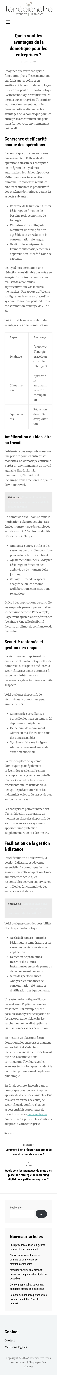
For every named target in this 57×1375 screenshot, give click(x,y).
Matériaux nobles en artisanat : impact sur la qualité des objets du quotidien (28, 1274)
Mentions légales (16, 1347)
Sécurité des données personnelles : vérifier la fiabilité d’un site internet (28, 1299)
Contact (10, 1340)
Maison (11, 1133)
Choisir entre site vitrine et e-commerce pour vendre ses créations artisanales (25, 1259)
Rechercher (16, 1207)
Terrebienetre (36, 1358)
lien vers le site (37, 1114)
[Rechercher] (41, 1214)
